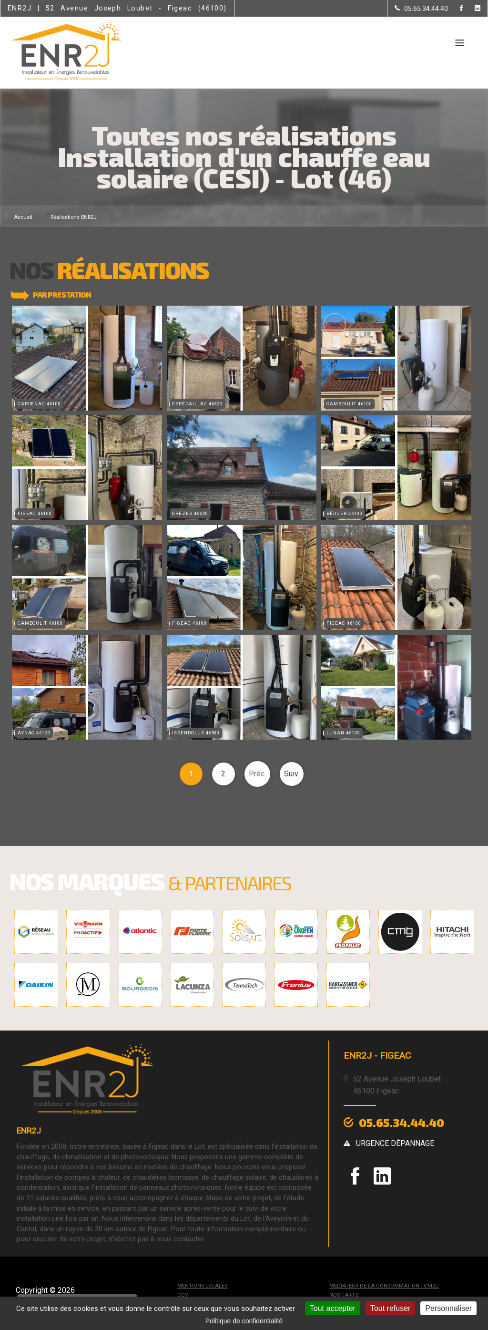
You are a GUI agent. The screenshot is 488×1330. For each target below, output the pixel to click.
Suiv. (291, 772)
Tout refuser (390, 1308)
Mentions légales (202, 1284)
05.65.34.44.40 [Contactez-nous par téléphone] (401, 1121)
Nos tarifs (343, 1293)
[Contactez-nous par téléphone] (421, 8)
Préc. (257, 772)
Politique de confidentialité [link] (244, 1321)
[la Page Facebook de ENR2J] (455, 9)
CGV (182, 1293)
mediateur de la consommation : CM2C (384, 1284)
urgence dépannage (395, 1140)
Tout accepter (333, 1308)
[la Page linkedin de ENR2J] (471, 9)
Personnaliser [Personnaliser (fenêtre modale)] (448, 1308)
